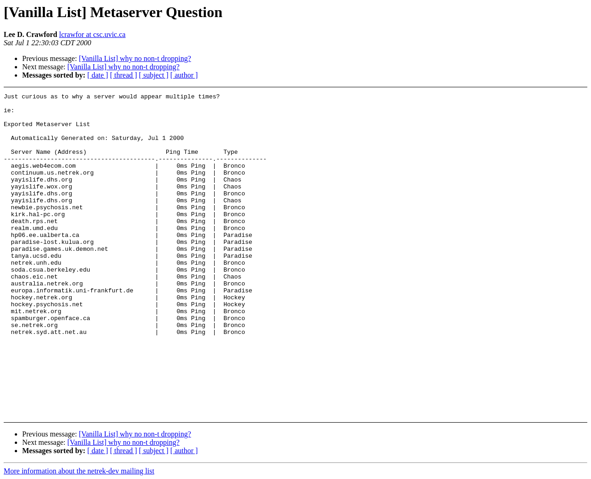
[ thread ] (123, 75)
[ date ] (97, 75)
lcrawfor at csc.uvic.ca (92, 34)
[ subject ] (154, 75)
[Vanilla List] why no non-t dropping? (135, 58)
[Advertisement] (528, 116)
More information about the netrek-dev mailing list (79, 471)
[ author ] (184, 75)
